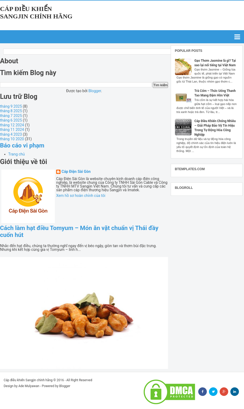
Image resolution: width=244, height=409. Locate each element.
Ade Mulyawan (28, 386)
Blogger (94, 91)
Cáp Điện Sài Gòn (76, 172)
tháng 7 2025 (11, 116)
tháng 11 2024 (12, 129)
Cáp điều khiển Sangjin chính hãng (28, 380)
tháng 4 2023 (11, 134)
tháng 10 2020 (12, 139)
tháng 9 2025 (11, 106)
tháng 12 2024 (12, 125)
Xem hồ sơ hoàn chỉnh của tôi (80, 195)
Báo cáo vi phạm (22, 145)
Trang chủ (16, 154)
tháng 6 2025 (11, 120)
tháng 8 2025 (11, 111)
